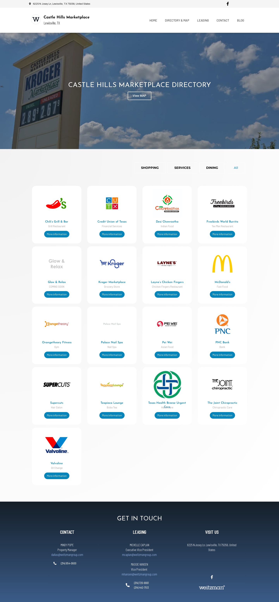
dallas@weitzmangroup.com (67, 545)
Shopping (150, 168)
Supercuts (56, 397)
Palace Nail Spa (95, 338)
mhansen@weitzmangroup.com (139, 564)
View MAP (139, 96)
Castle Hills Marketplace (67, 17)
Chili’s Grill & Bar (56, 221)
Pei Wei (173, 338)
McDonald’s (173, 280)
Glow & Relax (57, 280)
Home (153, 20)
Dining (212, 168)
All (236, 168)
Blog (240, 20)
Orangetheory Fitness (56, 338)
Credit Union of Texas (95, 221)
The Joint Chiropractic (134, 400)
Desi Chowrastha (134, 221)
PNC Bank (134, 342)
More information (57, 234)
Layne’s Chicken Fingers (134, 280)
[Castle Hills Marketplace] (36, 19)
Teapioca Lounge (95, 397)
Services (182, 168)
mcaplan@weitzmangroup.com (139, 545)
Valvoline (57, 455)
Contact (223, 20)
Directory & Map (177, 20)
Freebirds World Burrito (173, 221)
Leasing (203, 20)
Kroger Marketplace (95, 280)
